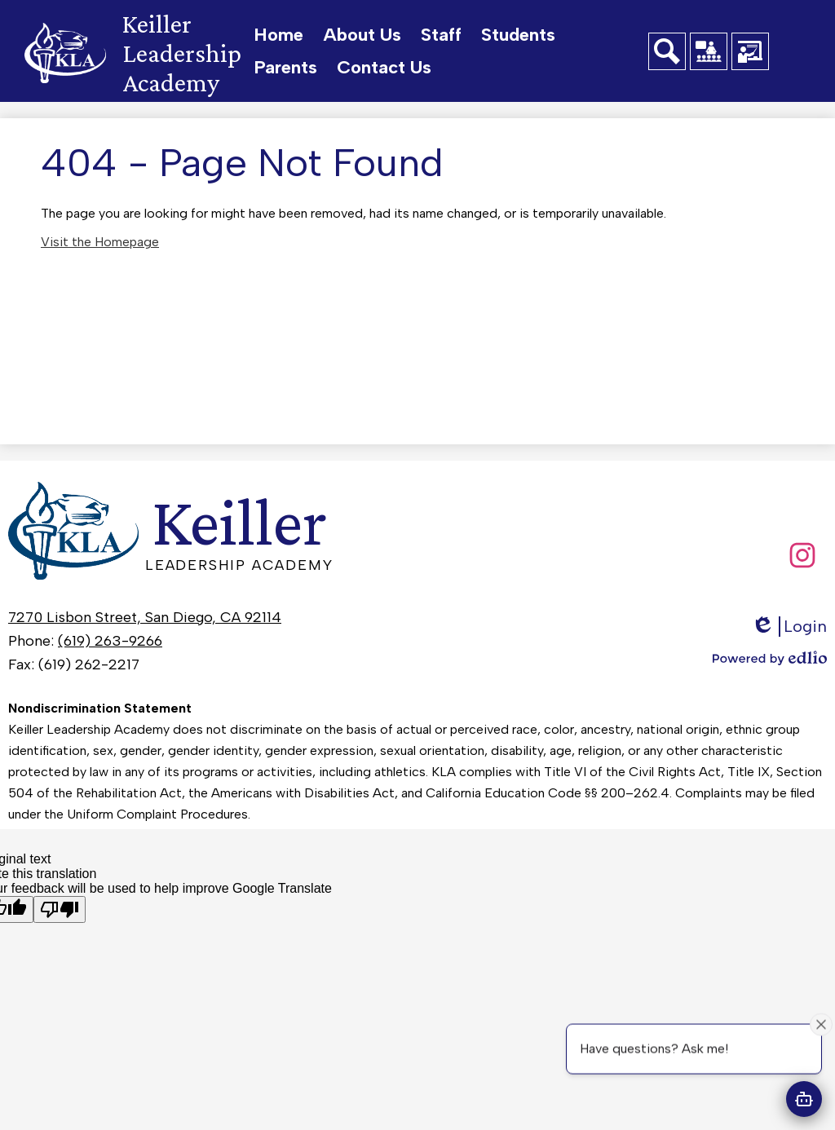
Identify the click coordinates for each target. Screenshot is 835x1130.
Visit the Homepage (100, 241)
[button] (362, 35)
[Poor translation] (59, 909)
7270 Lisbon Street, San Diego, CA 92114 (144, 617)
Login (789, 626)
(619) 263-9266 (110, 641)
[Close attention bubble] (821, 1024)
